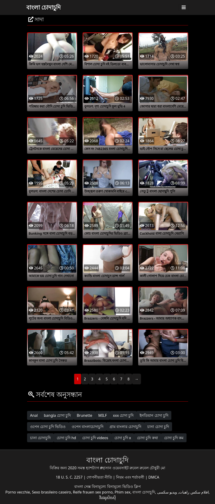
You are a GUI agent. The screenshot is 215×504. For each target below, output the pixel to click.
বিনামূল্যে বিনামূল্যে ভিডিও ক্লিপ (116, 486)
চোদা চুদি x (122, 437)
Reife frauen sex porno (93, 492)
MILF (102, 415)
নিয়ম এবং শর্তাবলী (130, 477)
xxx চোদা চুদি (123, 415)
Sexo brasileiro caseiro (51, 492)
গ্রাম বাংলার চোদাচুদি (125, 426)
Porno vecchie (17, 492)
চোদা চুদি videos (95, 437)
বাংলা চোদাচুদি (43, 7)
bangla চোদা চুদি (57, 415)
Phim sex (122, 492)
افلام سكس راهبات (193, 492)
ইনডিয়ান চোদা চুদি (154, 415)
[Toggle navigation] (184, 7)
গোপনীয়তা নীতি (100, 477)
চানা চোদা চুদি (158, 426)
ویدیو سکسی (167, 492)
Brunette (84, 415)
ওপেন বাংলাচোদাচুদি (87, 426)
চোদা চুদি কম (173, 437)
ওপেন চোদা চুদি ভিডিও (48, 426)
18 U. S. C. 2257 (70, 477)
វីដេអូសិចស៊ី (107, 497)
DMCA (153, 477)
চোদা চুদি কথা (147, 437)
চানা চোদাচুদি (40, 437)
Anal (34, 415)
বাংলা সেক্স (83, 486)
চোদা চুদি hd (66, 437)
